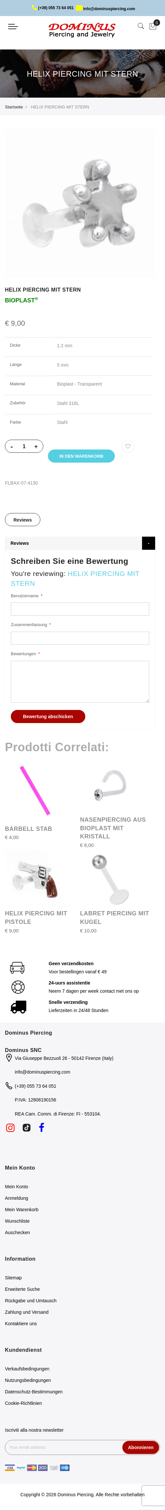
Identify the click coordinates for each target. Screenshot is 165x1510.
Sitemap (13, 1277)
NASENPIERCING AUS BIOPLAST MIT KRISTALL (113, 828)
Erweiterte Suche (22, 1289)
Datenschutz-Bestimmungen (34, 1391)
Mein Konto (16, 1186)
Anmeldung (16, 1198)
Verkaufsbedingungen (27, 1368)
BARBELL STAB (28, 829)
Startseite (14, 107)
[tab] (22, 519)
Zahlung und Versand (27, 1312)
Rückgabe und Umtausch (30, 1300)
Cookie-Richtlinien (23, 1403)
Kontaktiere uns (21, 1323)
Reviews (22, 520)
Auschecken (17, 1232)
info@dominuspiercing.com (105, 9)
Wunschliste (17, 1221)
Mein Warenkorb (21, 1209)
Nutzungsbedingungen (28, 1380)
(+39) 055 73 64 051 (52, 8)
